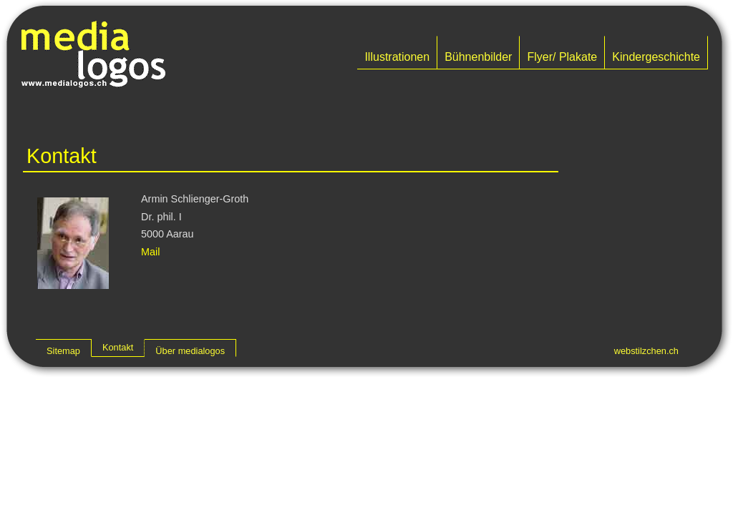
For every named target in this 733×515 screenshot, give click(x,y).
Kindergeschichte (656, 57)
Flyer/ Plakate (562, 57)
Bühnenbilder (478, 57)
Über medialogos (190, 350)
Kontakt (117, 347)
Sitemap (63, 350)
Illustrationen (396, 57)
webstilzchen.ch (646, 350)
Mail (150, 252)
